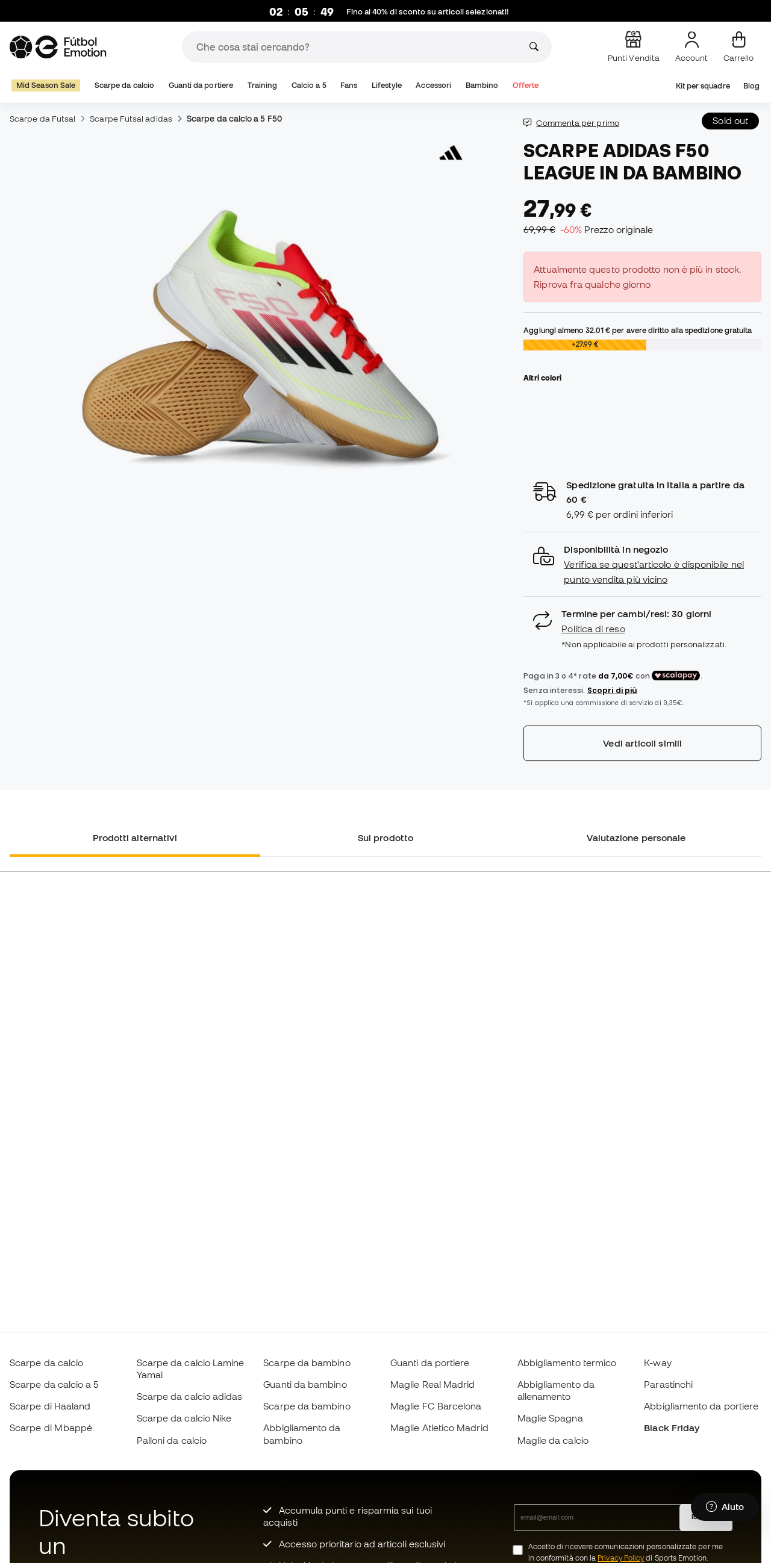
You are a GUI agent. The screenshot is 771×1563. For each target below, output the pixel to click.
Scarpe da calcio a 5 (54, 1384)
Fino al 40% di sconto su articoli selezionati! (428, 11)
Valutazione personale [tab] (636, 837)
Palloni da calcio (172, 1440)
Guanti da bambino (304, 1384)
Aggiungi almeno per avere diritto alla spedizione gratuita (637, 330)
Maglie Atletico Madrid (439, 1427)
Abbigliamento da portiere (701, 1405)
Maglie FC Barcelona (435, 1405)
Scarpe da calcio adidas (190, 1396)
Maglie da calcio (552, 1440)
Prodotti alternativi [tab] (135, 837)
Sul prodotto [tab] (385, 837)
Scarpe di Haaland (50, 1405)
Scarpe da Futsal (42, 118)
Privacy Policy (621, 1558)
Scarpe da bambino (306, 1362)
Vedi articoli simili (642, 743)
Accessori (433, 85)
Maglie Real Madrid (432, 1384)
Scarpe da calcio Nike (184, 1417)
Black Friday (671, 1427)
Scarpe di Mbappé (51, 1427)
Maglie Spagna (550, 1417)
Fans (348, 85)
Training (263, 85)
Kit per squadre (703, 85)
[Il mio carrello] (738, 47)
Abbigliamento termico (567, 1362)
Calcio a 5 (309, 85)
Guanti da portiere (201, 85)
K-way (657, 1362)
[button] (642, 564)
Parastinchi (668, 1384)
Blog (751, 85)
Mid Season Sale (45, 85)
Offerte (526, 85)
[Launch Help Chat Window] (725, 1507)
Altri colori (542, 377)
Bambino (482, 85)
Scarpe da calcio (124, 85)
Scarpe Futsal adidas (131, 118)
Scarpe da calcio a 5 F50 (234, 118)
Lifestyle (387, 85)
